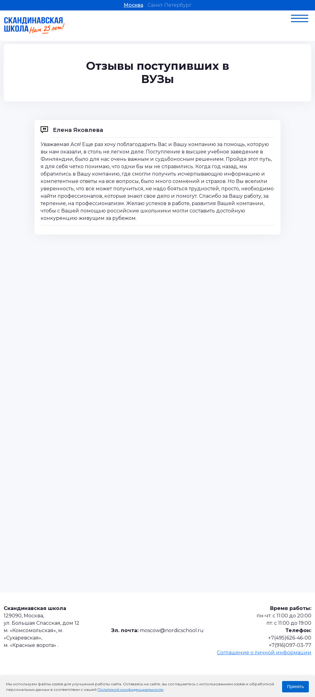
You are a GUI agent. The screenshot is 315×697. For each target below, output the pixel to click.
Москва (133, 5)
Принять (295, 686)
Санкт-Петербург (170, 5)
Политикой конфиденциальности (130, 689)
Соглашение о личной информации (264, 652)
